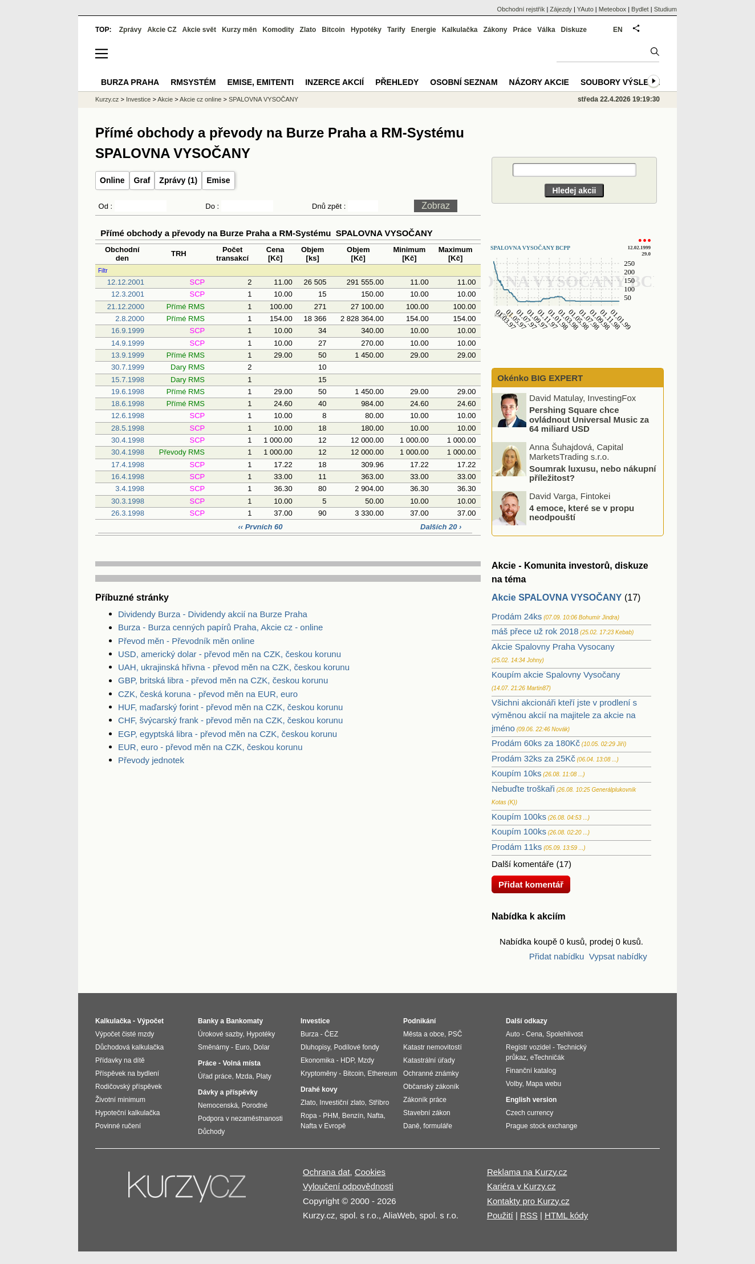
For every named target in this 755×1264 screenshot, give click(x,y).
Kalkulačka (460, 30)
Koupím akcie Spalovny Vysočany (556, 674)
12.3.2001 (127, 294)
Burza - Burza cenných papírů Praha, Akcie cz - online (220, 627)
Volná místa (241, 1063)
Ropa (309, 1116)
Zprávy (130, 30)
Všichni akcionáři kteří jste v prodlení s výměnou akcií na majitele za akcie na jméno (564, 715)
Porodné (254, 1105)
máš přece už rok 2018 (535, 631)
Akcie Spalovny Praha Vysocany (553, 646)
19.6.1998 (127, 391)
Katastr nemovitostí (432, 1047)
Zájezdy (561, 9)
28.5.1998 (127, 428)
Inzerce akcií (334, 82)
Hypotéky (366, 30)
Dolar (261, 1047)
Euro (242, 1047)
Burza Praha (130, 82)
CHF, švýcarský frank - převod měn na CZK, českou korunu (230, 720)
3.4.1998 (129, 488)
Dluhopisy (315, 1047)
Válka (546, 30)
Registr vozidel (528, 1047)
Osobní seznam (463, 82)
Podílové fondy (356, 1047)
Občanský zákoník (431, 1087)
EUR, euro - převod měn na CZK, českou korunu (210, 747)
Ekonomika (317, 1060)
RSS (529, 1215)
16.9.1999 (127, 330)
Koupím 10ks (517, 773)
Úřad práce (215, 1076)
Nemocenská (218, 1105)
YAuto (585, 9)
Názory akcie (539, 82)
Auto (513, 1034)
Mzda (244, 1076)
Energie (423, 30)
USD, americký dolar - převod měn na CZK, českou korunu (229, 654)
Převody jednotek (151, 760)
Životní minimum (120, 1100)
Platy (263, 1076)
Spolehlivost (564, 1034)
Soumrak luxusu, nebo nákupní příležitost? (592, 473)
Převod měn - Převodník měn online (186, 641)
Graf (142, 180)
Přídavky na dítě (120, 1060)
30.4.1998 (127, 440)
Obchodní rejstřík (521, 9)
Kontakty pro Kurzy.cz (528, 1201)
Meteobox (612, 9)
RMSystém (193, 82)
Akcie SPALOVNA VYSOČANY (557, 597)
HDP (347, 1060)
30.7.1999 (127, 367)
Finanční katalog (531, 1071)
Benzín (352, 1116)
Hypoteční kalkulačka (127, 1113)
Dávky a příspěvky (228, 1092)
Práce (522, 30)
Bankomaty (244, 1021)
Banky (208, 1021)
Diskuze (574, 30)
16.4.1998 (127, 476)
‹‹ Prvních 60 (261, 526)
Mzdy (366, 1060)
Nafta (375, 1116)
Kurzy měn (239, 30)
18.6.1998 (127, 403)
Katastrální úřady (429, 1060)
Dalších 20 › (440, 526)
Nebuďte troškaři (523, 788)
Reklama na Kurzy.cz (527, 1172)
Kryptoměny (319, 1073)
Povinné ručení (118, 1126)
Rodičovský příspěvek (128, 1087)
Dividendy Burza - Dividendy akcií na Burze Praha (212, 614)
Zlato (308, 30)
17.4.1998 (127, 464)
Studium (665, 9)
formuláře (437, 1126)
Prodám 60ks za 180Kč (536, 743)
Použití (500, 1215)
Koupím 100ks (519, 816)
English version (531, 1100)
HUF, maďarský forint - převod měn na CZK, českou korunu (230, 707)
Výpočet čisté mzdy (124, 1034)
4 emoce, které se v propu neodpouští (581, 512)
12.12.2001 (125, 282)
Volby (514, 1084)
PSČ (455, 1034)
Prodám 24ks (517, 616)
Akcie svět (199, 30)
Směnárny (213, 1047)
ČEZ (331, 1034)
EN (618, 30)
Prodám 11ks (517, 847)
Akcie (165, 99)
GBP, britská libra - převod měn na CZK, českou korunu (223, 680)
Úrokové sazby (220, 1034)
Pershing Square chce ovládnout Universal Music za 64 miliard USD (589, 419)
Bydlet (640, 9)
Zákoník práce (424, 1100)
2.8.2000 (129, 318)
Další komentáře (523, 864)
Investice (138, 99)
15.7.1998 (127, 379)
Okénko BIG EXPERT (539, 378)
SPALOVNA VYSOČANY (263, 99)
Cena (534, 1034)
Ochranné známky (430, 1073)
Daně (411, 1126)
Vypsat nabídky (618, 956)
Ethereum (382, 1073)
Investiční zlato (341, 1103)
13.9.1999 (127, 355)
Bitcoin (333, 30)
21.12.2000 (125, 306)
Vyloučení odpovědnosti (348, 1186)
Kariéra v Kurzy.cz (521, 1186)
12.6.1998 (127, 415)
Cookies (370, 1172)
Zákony (495, 30)
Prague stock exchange (541, 1126)
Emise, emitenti (261, 82)
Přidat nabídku (556, 956)
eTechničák (547, 1058)
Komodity (278, 30)
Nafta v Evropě (323, 1126)
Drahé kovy (319, 1089)
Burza (309, 1034)
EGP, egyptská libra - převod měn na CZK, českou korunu (227, 734)
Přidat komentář (530, 884)
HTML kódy (566, 1215)
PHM (330, 1116)
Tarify (396, 30)
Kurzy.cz (107, 99)
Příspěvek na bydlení (127, 1073)
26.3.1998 (127, 513)
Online (112, 180)
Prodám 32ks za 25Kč (533, 758)
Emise (218, 180)
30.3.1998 (127, 501)
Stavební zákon (426, 1113)
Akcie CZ (161, 30)
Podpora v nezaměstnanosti (240, 1119)
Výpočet (150, 1021)
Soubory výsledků (623, 82)
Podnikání (419, 1021)
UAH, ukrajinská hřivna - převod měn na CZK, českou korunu (234, 667)
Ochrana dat (326, 1172)
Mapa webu (543, 1084)
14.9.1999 (127, 343)
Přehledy (397, 82)
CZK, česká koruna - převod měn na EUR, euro (208, 694)
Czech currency (529, 1113)
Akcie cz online (200, 99)
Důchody (211, 1132)
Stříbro (378, 1103)
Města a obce (423, 1034)
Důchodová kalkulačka (129, 1047)
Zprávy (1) (178, 180)
